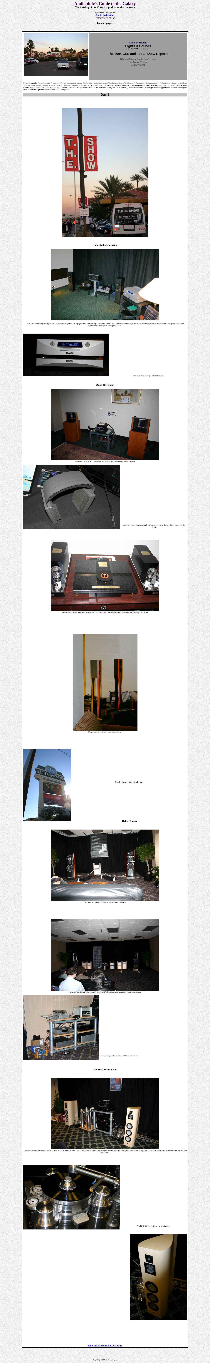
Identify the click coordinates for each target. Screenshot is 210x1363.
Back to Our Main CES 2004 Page (105, 1345)
